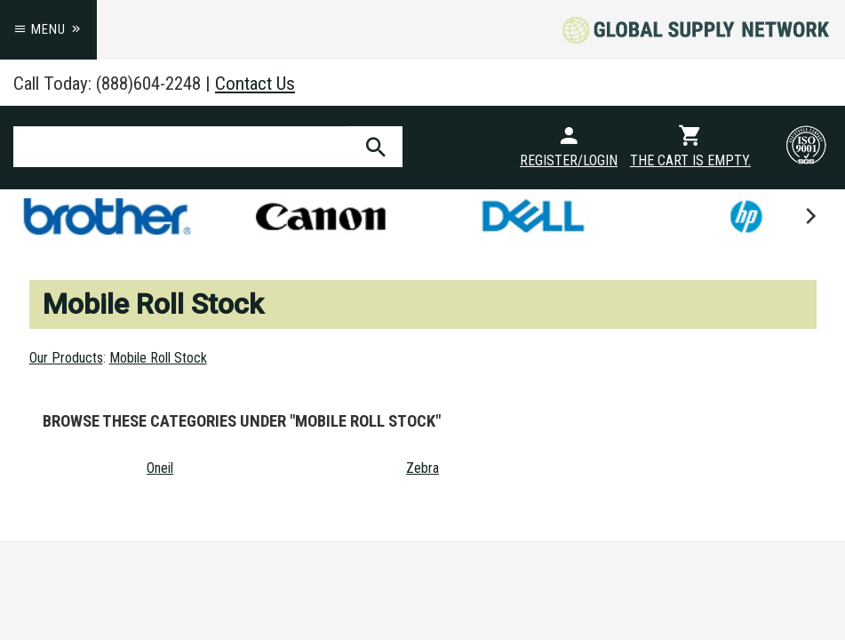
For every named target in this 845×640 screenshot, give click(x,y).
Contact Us (255, 83)
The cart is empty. (690, 160)
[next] (809, 216)
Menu (48, 29)
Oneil (160, 468)
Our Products (66, 357)
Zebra (422, 468)
